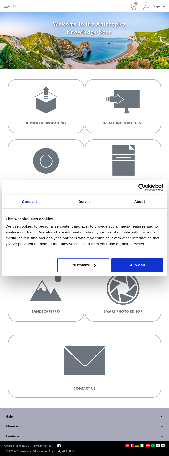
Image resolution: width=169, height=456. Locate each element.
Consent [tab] (29, 201)
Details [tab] (84, 201)
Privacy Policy (42, 446)
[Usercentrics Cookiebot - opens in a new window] (142, 187)
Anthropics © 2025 (17, 446)
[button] (154, 6)
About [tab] (139, 201)
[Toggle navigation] (9, 6)
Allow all (137, 265)
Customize (84, 265)
